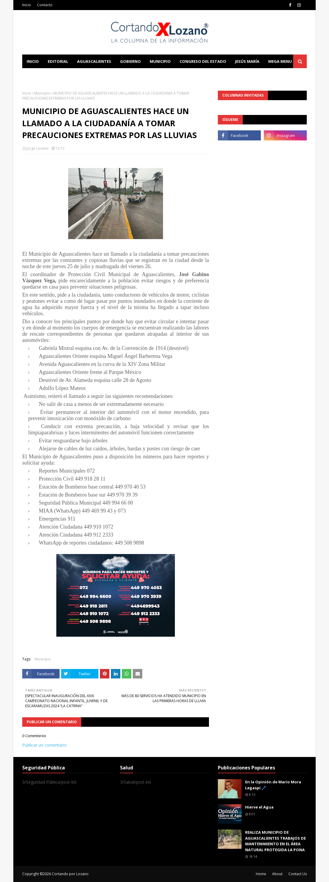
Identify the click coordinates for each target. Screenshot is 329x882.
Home (261, 873)
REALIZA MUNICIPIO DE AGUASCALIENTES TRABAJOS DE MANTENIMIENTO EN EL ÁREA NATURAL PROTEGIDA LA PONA (275, 841)
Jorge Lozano (37, 148)
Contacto (44, 4)
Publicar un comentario (44, 745)
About (277, 873)
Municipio (42, 93)
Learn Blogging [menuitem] (44, 75)
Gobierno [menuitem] (130, 61)
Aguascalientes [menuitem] (94, 61)
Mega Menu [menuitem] (280, 61)
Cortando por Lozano (70, 873)
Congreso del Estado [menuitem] (203, 61)
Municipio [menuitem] (160, 61)
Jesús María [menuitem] (247, 61)
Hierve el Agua (259, 807)
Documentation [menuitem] (87, 75)
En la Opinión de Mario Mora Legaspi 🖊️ (273, 784)
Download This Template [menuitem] (145, 75)
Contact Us (297, 873)
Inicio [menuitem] (33, 61)
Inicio (26, 4)
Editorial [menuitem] (58, 61)
